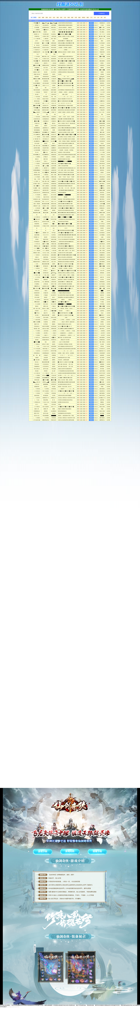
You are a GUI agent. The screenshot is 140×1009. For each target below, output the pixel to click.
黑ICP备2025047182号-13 (13, 1006)
